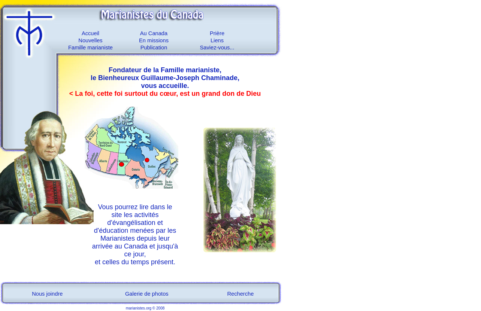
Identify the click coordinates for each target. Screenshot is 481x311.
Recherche (240, 294)
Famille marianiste (90, 48)
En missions (154, 40)
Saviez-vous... (217, 48)
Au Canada (153, 33)
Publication (153, 48)
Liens (217, 40)
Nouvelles (90, 40)
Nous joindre (47, 294)
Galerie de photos (147, 294)
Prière (217, 33)
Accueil (90, 33)
